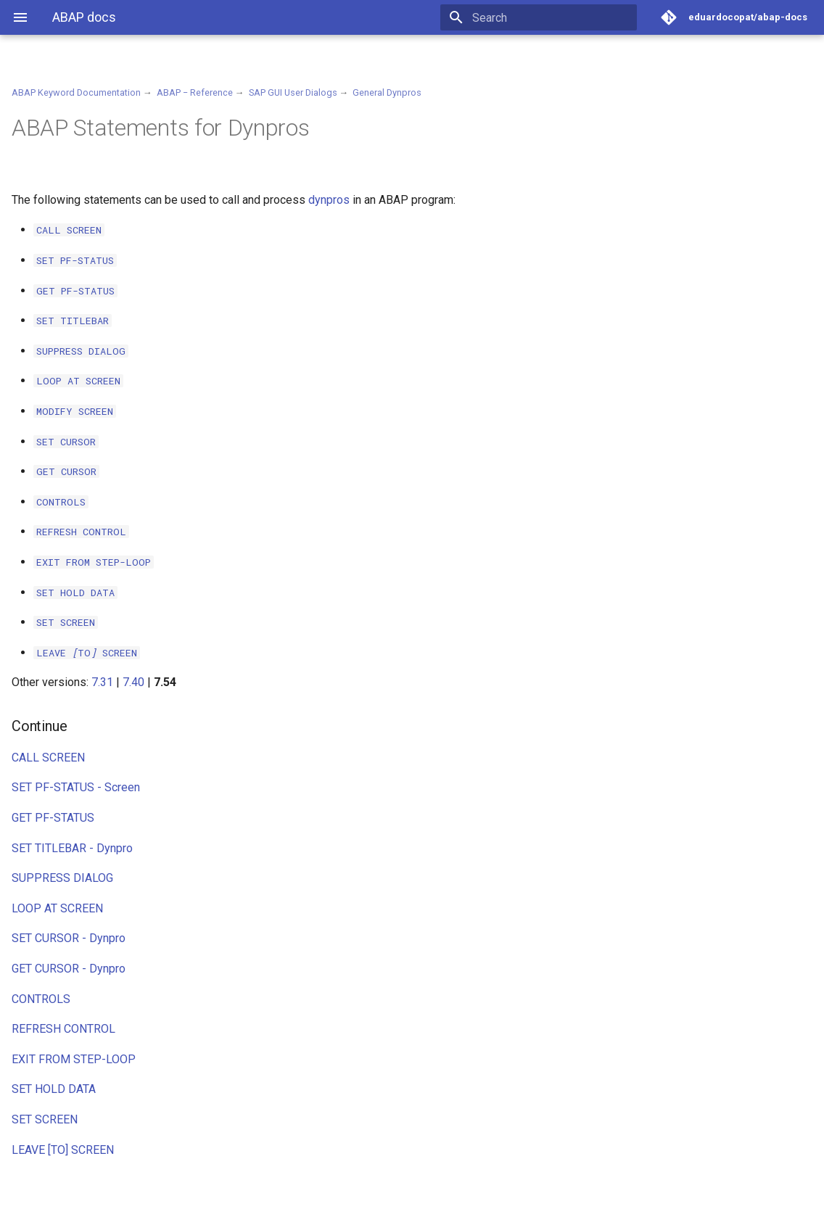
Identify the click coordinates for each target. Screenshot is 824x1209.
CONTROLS (41, 999)
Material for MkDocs (99, 1192)
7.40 (133, 682)
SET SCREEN (45, 1119)
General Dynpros (387, 92)
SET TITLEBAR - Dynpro (72, 848)
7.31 (102, 682)
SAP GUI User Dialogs (293, 92)
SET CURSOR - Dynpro (68, 938)
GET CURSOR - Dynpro (68, 968)
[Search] (552, 17)
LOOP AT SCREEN (57, 908)
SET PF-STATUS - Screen (76, 787)
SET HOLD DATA (54, 1089)
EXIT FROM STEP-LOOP (74, 1059)
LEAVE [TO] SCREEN (63, 1150)
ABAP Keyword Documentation (76, 92)
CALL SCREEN (48, 757)
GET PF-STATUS (53, 818)
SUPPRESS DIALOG (62, 878)
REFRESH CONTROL (63, 1029)
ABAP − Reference (195, 92)
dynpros (329, 200)
